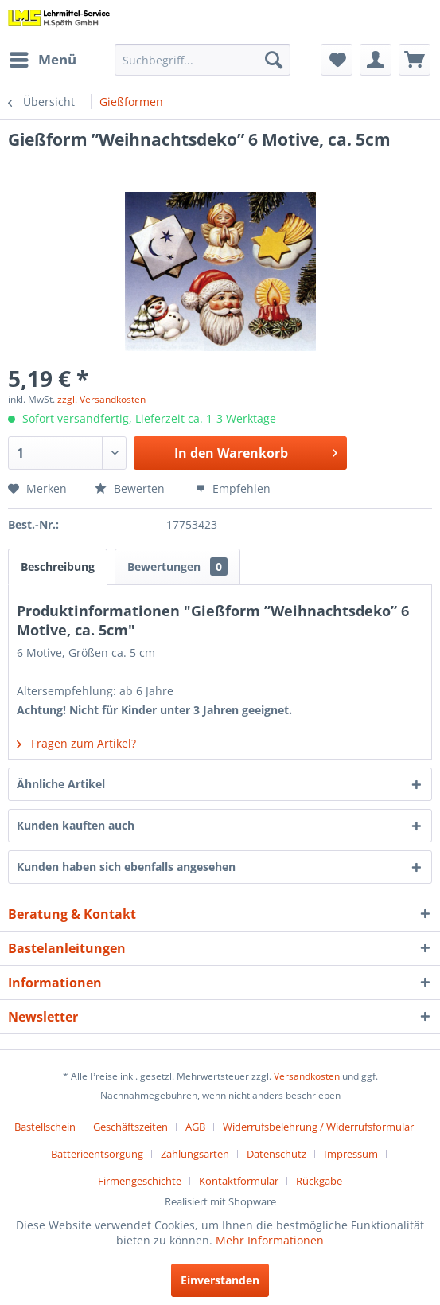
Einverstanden (220, 1279)
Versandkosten (307, 1076)
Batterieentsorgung (97, 1154)
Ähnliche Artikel (61, 783)
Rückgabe (319, 1181)
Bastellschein (45, 1126)
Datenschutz (276, 1154)
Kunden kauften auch (75, 825)
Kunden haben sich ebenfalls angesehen (126, 866)
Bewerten (131, 488)
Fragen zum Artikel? (76, 743)
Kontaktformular (238, 1181)
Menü (43, 57)
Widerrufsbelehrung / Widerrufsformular (318, 1126)
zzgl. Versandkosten (101, 399)
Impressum (351, 1154)
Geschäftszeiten (130, 1126)
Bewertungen (177, 566)
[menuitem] (42, 60)
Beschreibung (58, 566)
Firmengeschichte (139, 1181)
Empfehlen (233, 488)
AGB (195, 1126)
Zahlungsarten (195, 1154)
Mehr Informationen (270, 1240)
